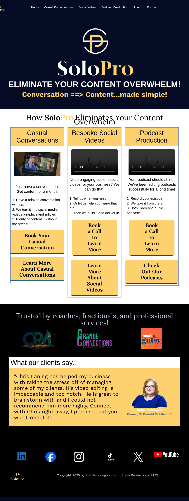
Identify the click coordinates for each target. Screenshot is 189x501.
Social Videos (87, 7)
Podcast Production (115, 7)
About (138, 7)
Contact (152, 7)
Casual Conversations (58, 7)
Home (35, 7)
